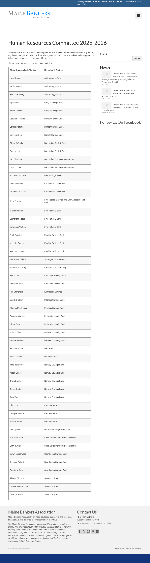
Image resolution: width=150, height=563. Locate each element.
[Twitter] (84, 531)
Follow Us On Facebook (120, 122)
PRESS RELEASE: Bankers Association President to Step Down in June (120, 107)
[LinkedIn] (97, 531)
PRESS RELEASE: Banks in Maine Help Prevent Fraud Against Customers (120, 93)
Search (103, 54)
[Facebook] (80, 531)
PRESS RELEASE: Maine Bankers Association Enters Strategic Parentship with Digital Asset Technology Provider (119, 78)
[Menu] (138, 15)
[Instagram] (88, 531)
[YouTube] (93, 531)
